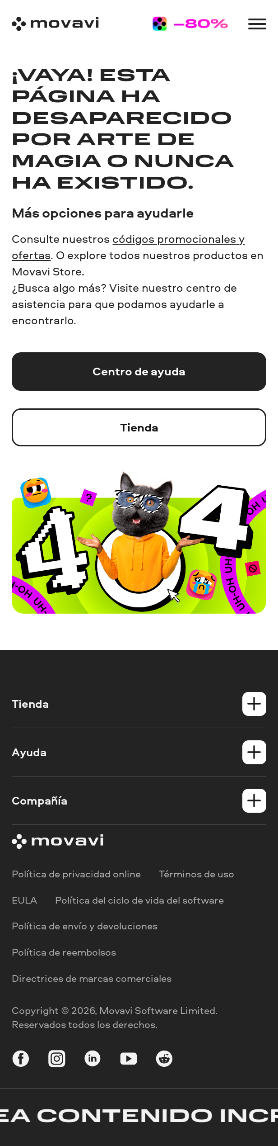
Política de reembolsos (64, 952)
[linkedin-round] (92, 1059)
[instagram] (57, 1059)
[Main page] (55, 24)
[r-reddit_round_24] (164, 1059)
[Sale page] (190, 24)
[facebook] (21, 1059)
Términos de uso (196, 874)
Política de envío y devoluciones (85, 926)
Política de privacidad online (76, 874)
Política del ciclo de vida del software (139, 899)
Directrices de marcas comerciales (91, 978)
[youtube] (129, 1059)
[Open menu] (257, 24)
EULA (24, 899)
